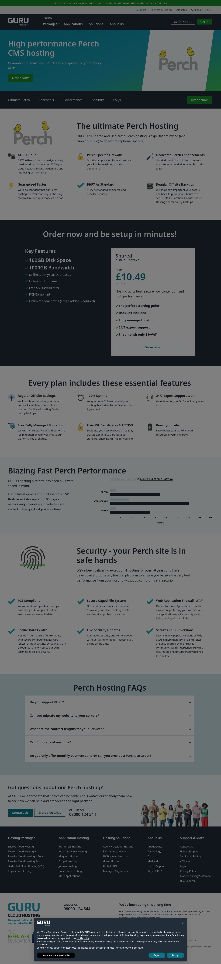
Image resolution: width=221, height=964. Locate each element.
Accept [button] (175, 955)
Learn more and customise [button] (56, 955)
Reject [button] (157, 955)
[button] (182, 923)
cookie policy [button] (83, 938)
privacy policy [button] (174, 932)
